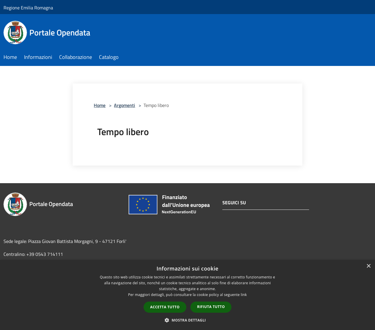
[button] (187, 320)
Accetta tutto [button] (165, 307)
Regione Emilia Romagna (28, 7)
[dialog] (187, 295)
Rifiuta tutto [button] (211, 306)
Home (99, 105)
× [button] (368, 266)
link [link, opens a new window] (244, 294)
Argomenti (124, 105)
